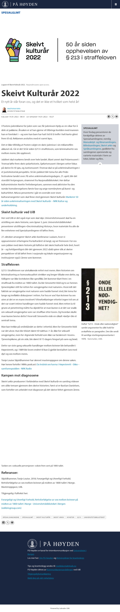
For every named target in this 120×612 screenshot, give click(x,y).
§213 (79, 517)
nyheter (70, 517)
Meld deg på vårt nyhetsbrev (41, 578)
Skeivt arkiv (107, 145)
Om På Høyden (46, 558)
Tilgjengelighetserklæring (39, 573)
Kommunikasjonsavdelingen (60, 569)
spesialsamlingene (11, 517)
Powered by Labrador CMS (60, 608)
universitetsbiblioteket (94, 517)
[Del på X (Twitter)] (112, 116)
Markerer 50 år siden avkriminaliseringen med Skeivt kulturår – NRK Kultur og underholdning (39, 201)
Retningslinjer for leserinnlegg (70, 558)
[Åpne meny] (116, 4)
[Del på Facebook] (109, 116)
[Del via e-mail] (116, 116)
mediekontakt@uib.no (66, 566)
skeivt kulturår (43, 517)
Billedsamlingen (91, 145)
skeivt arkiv (58, 517)
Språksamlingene (92, 148)
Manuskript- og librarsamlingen (99, 142)
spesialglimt (27, 517)
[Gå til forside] (19, 4)
